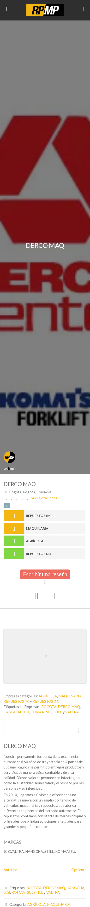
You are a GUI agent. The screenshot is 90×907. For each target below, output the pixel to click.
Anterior (10, 869)
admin (9, 468)
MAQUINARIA (37, 528)
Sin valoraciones (44, 498)
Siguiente (78, 869)
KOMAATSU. (40, 712)
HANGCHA (12, 712)
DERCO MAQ (69, 706)
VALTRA (72, 712)
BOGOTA (48, 706)
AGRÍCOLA (34, 541)
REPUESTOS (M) (39, 516)
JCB (26, 712)
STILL (57, 712)
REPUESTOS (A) (38, 554)
